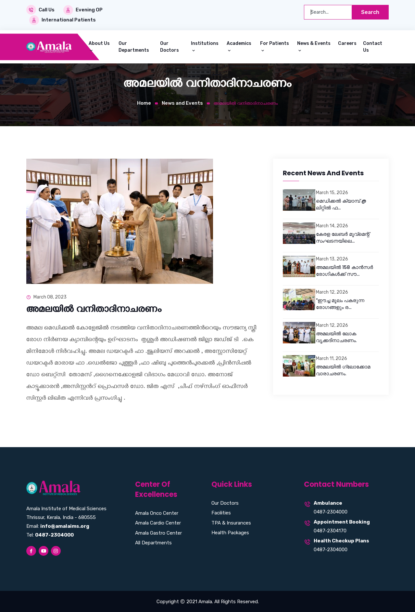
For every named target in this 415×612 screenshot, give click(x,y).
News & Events (314, 43)
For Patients (274, 43)
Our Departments (134, 46)
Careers (347, 43)
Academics (239, 43)
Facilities (221, 512)
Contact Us (372, 46)
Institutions (205, 43)
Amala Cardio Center (158, 522)
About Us (99, 43)
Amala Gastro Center (158, 532)
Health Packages (230, 532)
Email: (57, 525)
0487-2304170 (330, 530)
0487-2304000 (330, 511)
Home (144, 102)
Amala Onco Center (156, 512)
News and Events (182, 102)
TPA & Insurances (231, 522)
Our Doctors (169, 46)
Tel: (50, 534)
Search (369, 12)
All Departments (153, 542)
